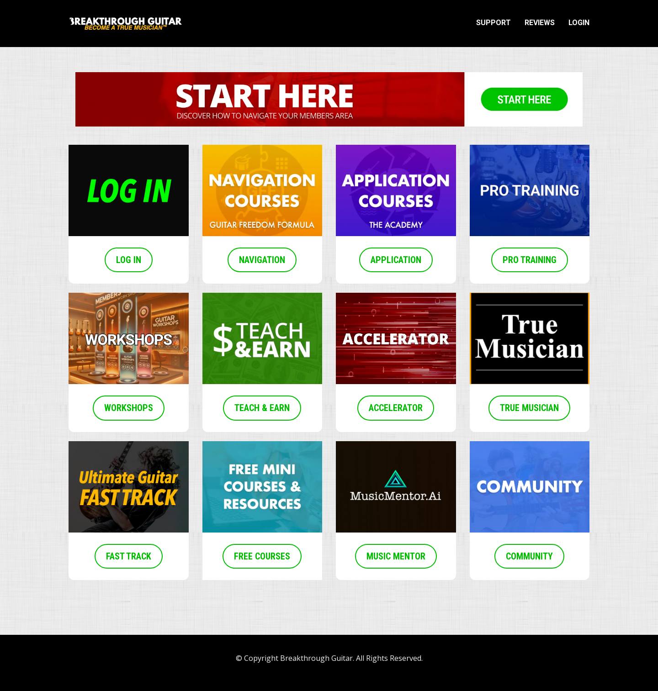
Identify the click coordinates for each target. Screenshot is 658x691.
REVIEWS (540, 22)
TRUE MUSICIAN (529, 407)
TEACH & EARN (262, 407)
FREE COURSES (262, 556)
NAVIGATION (262, 259)
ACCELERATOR (396, 407)
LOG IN (128, 259)
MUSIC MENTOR (395, 556)
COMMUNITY (529, 556)
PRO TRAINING (530, 259)
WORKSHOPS (128, 407)
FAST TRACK (128, 556)
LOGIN (578, 22)
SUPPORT (493, 22)
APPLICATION (396, 259)
